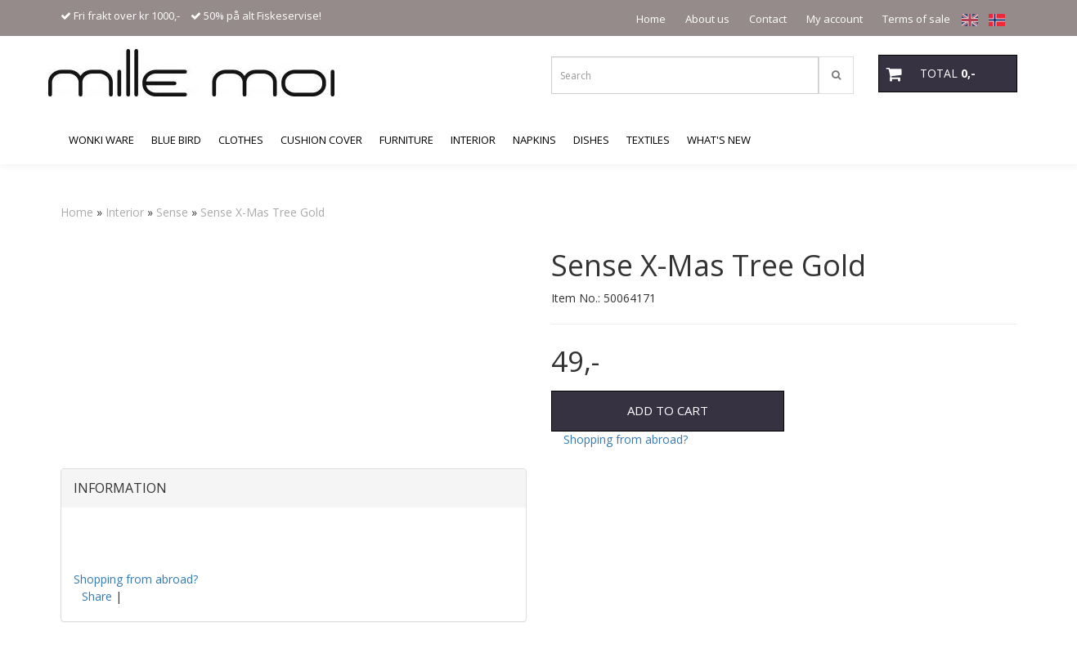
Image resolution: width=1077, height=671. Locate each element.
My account (834, 18)
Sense (172, 212)
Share (97, 596)
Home (651, 18)
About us (707, 18)
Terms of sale (916, 18)
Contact (768, 18)
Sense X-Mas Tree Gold (262, 212)
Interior (124, 212)
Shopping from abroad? (625, 439)
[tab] (293, 488)
